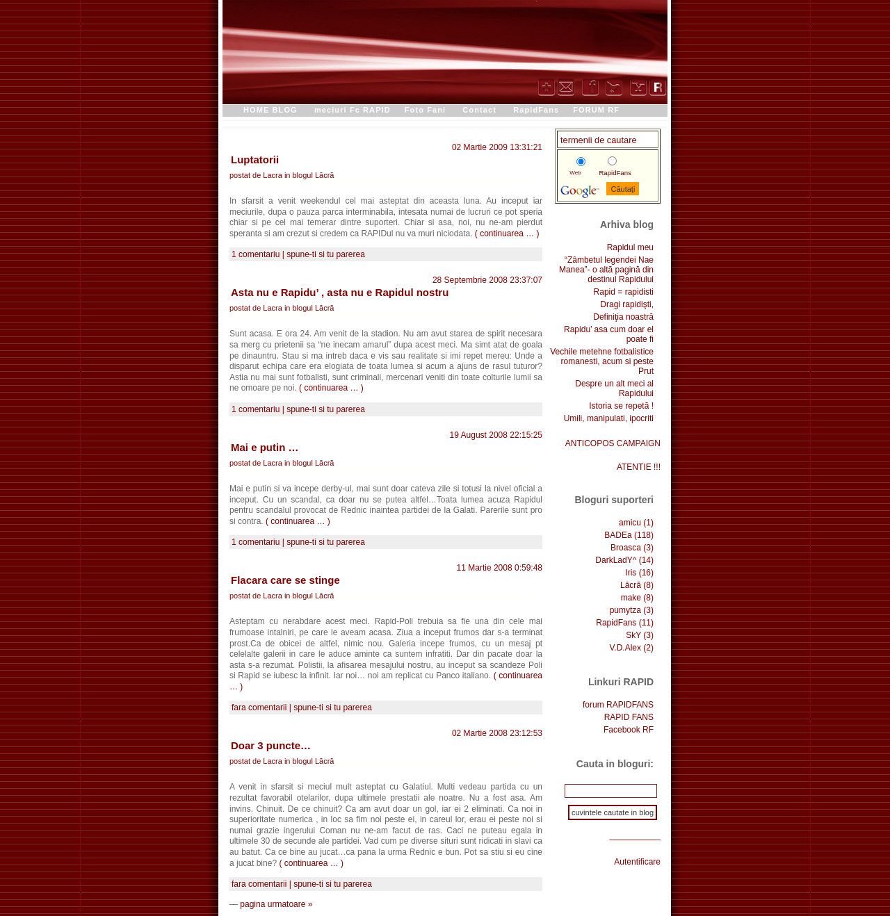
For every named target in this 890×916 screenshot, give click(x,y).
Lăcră (324, 175)
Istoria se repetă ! (621, 406)
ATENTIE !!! (639, 467)
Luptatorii (255, 159)
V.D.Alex (625, 648)
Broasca (625, 548)
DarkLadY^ (615, 560)
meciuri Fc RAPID (352, 110)
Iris (630, 573)
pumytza (625, 610)
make (631, 598)
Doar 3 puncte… (271, 745)
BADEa (617, 535)
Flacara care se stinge (285, 580)
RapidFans (536, 110)
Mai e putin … (265, 447)
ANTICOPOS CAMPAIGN (613, 443)
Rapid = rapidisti (624, 292)
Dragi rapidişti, (627, 304)
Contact (479, 110)
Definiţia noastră (623, 317)
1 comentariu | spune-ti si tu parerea (298, 254)
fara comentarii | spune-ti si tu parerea (302, 707)
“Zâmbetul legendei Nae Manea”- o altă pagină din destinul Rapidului (606, 269)
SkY (633, 635)
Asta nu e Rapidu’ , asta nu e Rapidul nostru (339, 292)
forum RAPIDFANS (618, 705)
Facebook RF (629, 730)
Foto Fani (425, 110)
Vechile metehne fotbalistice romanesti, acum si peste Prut (602, 361)
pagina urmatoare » (276, 904)
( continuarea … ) (507, 233)
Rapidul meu (630, 247)
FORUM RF (596, 110)
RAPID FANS (629, 717)
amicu (630, 522)
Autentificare (637, 862)
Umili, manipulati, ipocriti (609, 418)
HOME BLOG (270, 110)
